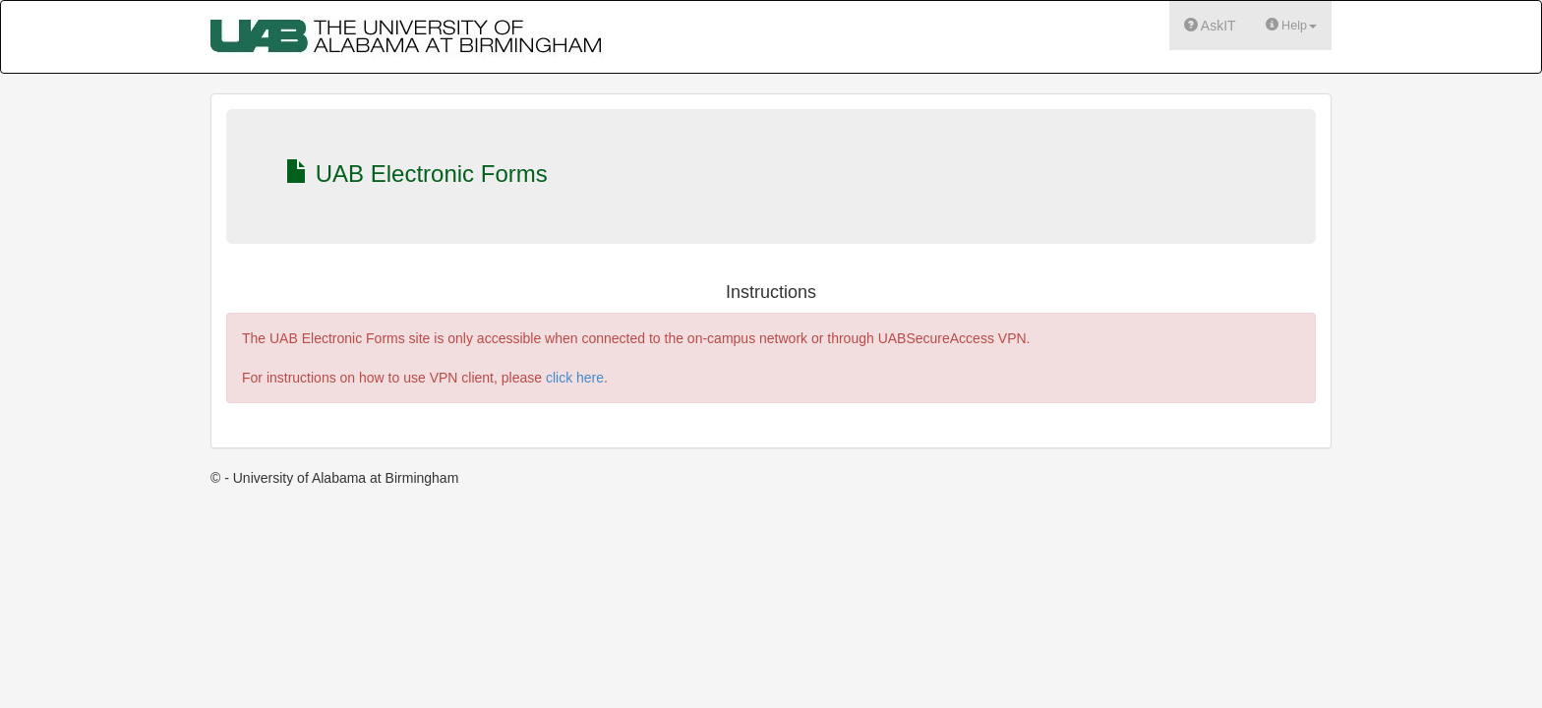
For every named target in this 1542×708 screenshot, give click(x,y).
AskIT (1210, 25)
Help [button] (1291, 25)
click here (575, 377)
